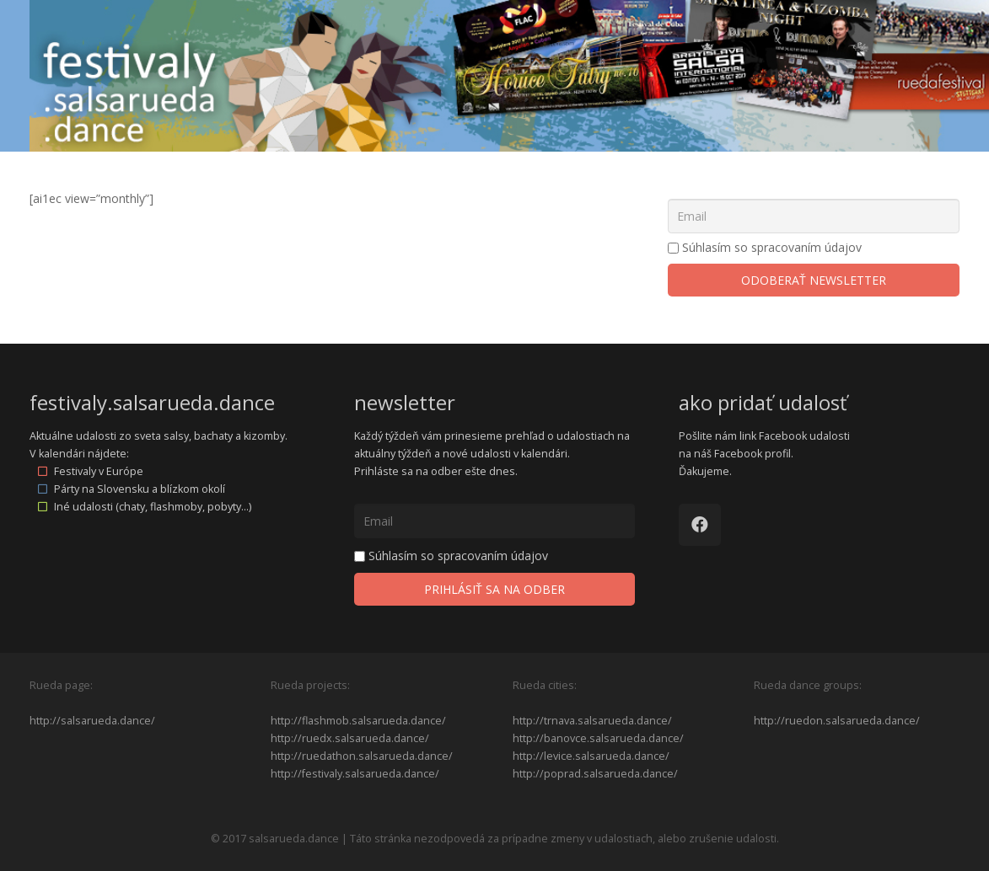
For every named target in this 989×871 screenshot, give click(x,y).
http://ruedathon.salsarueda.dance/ (362, 756)
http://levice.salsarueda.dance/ (591, 756)
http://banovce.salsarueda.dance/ (598, 738)
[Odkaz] (509, 76)
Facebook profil (752, 453)
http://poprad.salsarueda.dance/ (595, 774)
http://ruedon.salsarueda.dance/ (837, 720)
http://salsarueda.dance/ (92, 720)
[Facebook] (700, 525)
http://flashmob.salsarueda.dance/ (358, 720)
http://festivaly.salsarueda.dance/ (355, 774)
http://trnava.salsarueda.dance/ (592, 720)
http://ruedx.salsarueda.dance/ (350, 738)
